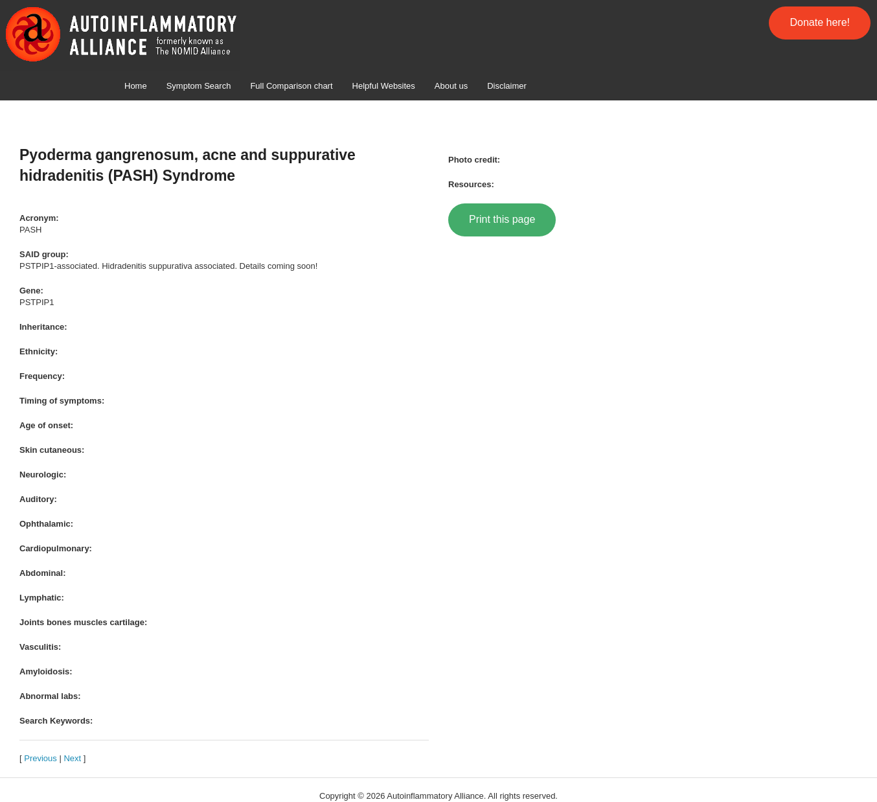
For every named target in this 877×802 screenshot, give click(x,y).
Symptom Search (198, 86)
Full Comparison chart (291, 86)
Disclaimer (507, 86)
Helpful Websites (383, 86)
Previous (40, 758)
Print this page (502, 219)
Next (72, 758)
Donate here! (820, 22)
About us (451, 86)
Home (135, 86)
